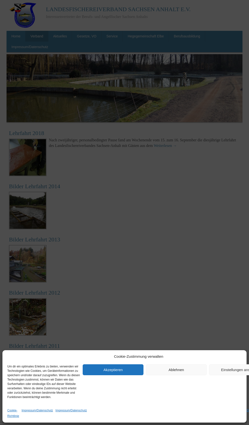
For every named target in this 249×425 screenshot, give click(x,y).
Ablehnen (176, 370)
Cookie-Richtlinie (13, 413)
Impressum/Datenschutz (37, 410)
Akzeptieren (113, 370)
